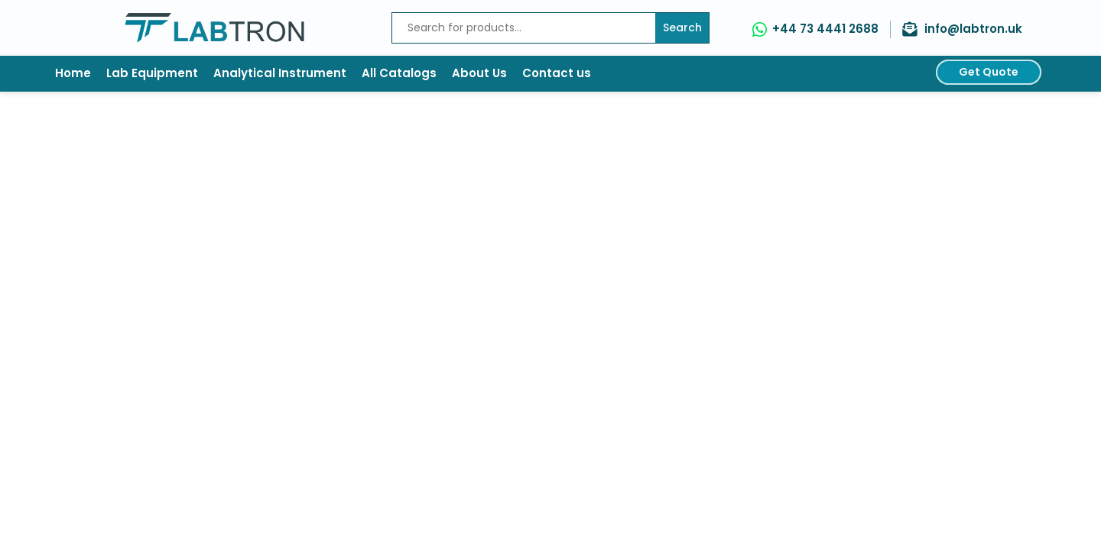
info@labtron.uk (973, 29)
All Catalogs (399, 73)
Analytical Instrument (279, 73)
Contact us (556, 73)
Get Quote (988, 71)
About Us (479, 73)
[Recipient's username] (523, 28)
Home (73, 73)
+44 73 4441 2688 (825, 29)
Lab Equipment (152, 73)
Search (682, 27)
